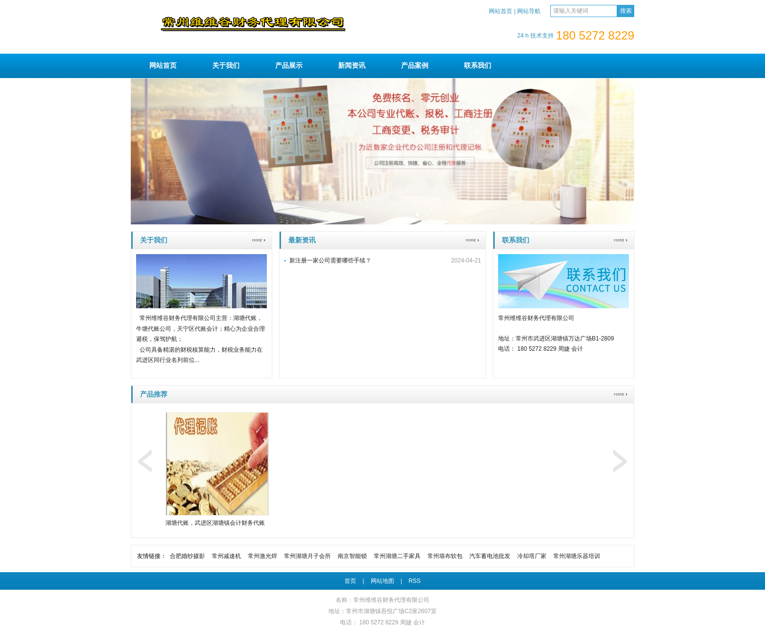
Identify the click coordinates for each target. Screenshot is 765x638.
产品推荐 (153, 394)
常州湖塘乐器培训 (576, 556)
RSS (414, 581)
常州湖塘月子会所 (307, 556)
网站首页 (500, 11)
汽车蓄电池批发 (489, 556)
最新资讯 (302, 240)
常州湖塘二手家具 (397, 556)
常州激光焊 (262, 556)
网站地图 (382, 581)
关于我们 (226, 65)
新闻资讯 (351, 65)
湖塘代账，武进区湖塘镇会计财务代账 (215, 522)
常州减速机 (226, 556)
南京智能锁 (352, 556)
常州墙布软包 (445, 556)
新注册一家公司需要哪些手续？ (330, 260)
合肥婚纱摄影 (187, 556)
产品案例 (414, 65)
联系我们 (477, 65)
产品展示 (288, 65)
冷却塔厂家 (531, 556)
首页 (350, 581)
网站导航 (529, 11)
